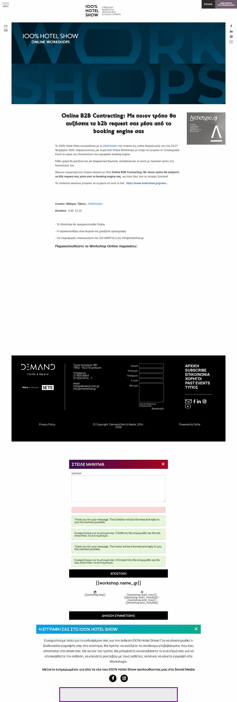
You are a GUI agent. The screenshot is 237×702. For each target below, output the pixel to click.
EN (5, 26)
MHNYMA (118, 487)
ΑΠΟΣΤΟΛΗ (118, 573)
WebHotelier (110, 145)
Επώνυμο (133, 370)
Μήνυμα (133, 385)
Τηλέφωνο (132, 375)
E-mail (134, 380)
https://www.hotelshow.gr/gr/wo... (147, 183)
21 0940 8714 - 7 (82, 378)
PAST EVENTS (197, 383)
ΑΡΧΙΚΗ (192, 366)
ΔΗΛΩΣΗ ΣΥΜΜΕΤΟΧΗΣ (118, 616)
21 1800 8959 (81, 375)
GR (6, 30)
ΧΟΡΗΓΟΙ (193, 379)
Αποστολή (158, 408)
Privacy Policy (47, 424)
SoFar (197, 424)
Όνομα (134, 365)
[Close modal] (163, 464)
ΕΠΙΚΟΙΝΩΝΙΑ (197, 374)
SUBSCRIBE (196, 370)
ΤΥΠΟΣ (191, 387)
